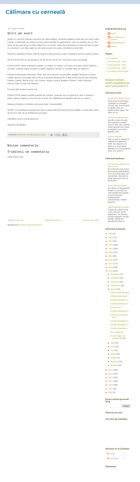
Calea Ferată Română (119, 292)
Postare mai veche (91, 220)
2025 (110, 234)
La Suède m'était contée (118, 71)
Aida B (113, 33)
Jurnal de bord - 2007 (117, 65)
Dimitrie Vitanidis (115, 136)
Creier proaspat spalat (117, 185)
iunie (113, 346)
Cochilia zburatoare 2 (119, 325)
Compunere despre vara (118, 117)
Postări (111, 454)
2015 (110, 271)
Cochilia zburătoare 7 (119, 296)
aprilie (113, 354)
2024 (110, 237)
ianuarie (114, 365)
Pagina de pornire (53, 220)
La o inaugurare (117, 332)
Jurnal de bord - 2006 (117, 61)
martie (113, 358)
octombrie (115, 282)
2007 (110, 389)
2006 (110, 392)
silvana (114, 46)
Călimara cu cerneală (35, 11)
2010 (110, 385)
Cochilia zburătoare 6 (119, 300)
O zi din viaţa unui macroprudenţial (118, 337)
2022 (110, 245)
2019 (110, 256)
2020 (110, 252)
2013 (110, 374)
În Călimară (113, 58)
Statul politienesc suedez (118, 207)
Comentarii (112, 458)
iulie (113, 343)
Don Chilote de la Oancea (118, 38)
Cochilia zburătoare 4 (119, 311)
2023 (110, 241)
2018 (110, 260)
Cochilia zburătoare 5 (119, 304)
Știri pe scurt (115, 307)
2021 (110, 248)
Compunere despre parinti (119, 98)
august (114, 289)
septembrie (116, 285)
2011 (110, 381)
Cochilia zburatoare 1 (119, 328)
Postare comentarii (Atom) (31, 225)
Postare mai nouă (15, 220)
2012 (110, 377)
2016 (110, 267)
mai (112, 350)
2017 (110, 263)
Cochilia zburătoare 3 (119, 321)
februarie (115, 361)
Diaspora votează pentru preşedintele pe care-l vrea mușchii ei (117, 83)
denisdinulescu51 (118, 43)
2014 (110, 370)
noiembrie (115, 278)
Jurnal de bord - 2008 (117, 68)
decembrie (115, 274)
